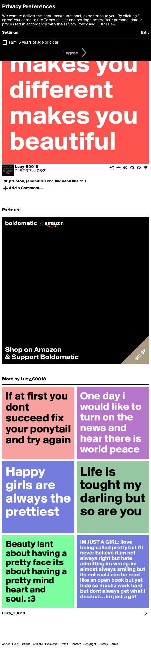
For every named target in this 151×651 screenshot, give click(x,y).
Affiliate (38, 644)
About (6, 644)
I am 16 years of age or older (33, 42)
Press (64, 644)
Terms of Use (56, 20)
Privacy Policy (76, 24)
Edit (145, 33)
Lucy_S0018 (26, 167)
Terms (114, 644)
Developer (51, 644)
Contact (76, 644)
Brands (25, 644)
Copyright (89, 644)
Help (15, 644)
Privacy (103, 644)
